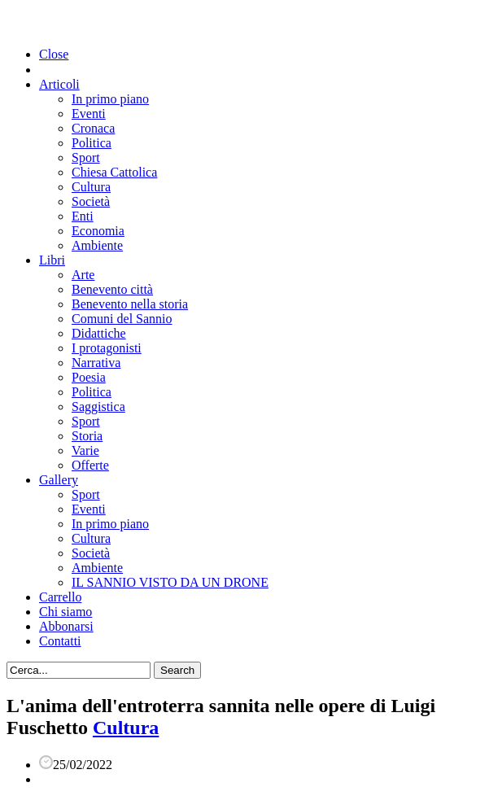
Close (53, 54)
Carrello (60, 597)
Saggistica (98, 406)
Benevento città (112, 289)
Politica (91, 143)
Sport (86, 157)
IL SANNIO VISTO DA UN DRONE (170, 582)
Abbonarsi (66, 626)
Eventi (89, 113)
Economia (98, 231)
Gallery (58, 480)
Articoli (59, 84)
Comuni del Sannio (122, 319)
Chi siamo (65, 612)
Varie (85, 450)
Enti (83, 216)
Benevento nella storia (130, 304)
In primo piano (110, 99)
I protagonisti (107, 348)
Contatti (60, 641)
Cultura (91, 187)
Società (91, 201)
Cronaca (93, 128)
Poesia (89, 377)
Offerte (90, 465)
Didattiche (99, 333)
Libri (52, 260)
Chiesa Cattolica (114, 172)
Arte (83, 275)
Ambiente (97, 245)
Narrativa (96, 362)
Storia (87, 436)
